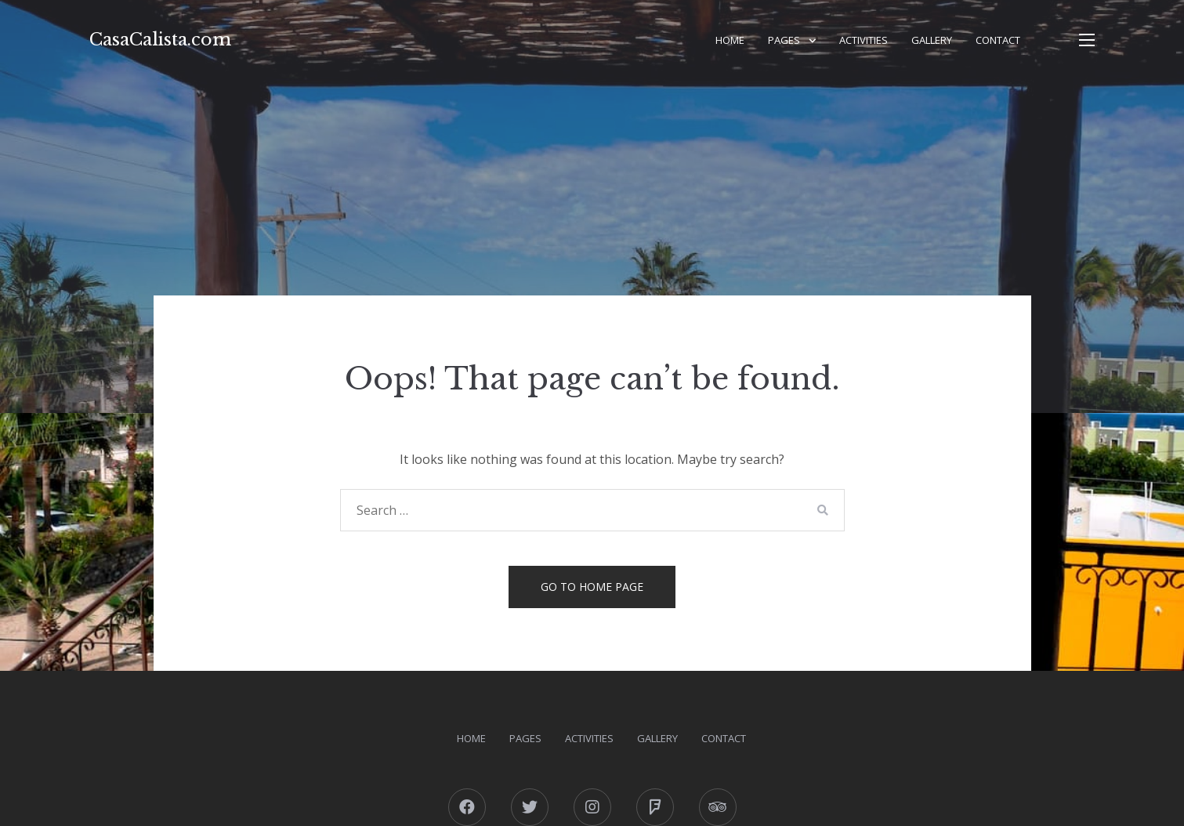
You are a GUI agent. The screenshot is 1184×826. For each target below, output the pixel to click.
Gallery (931, 40)
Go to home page (592, 586)
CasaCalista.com (160, 39)
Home (729, 40)
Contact (998, 40)
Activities (863, 40)
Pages (784, 40)
